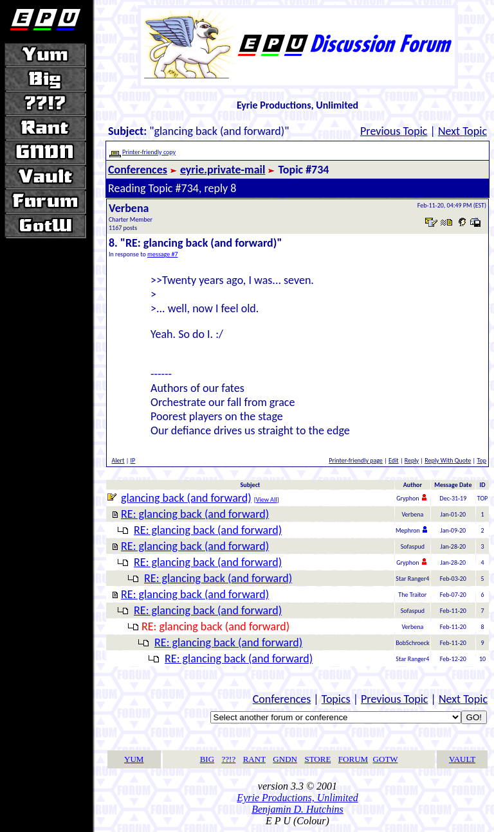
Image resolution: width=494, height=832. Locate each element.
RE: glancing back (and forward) (195, 514)
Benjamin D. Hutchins (297, 809)
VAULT (462, 759)
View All (266, 499)
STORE (317, 759)
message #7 (162, 254)
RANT (254, 759)
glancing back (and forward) (186, 498)
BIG (207, 759)
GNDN (285, 759)
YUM (133, 759)
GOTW (385, 759)
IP (133, 460)
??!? (229, 759)
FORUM (353, 759)
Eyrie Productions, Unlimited (297, 797)
